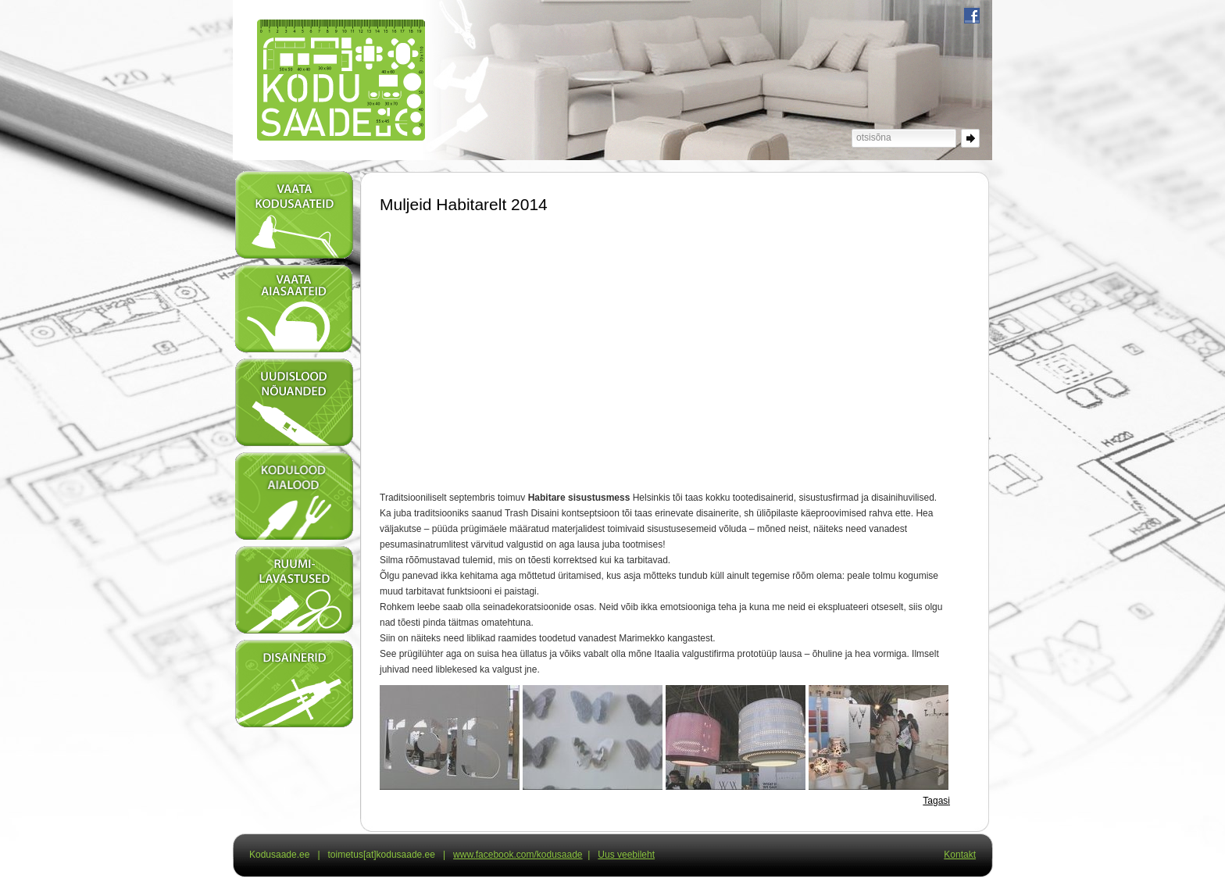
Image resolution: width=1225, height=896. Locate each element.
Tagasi (936, 800)
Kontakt (960, 854)
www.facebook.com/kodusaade (517, 854)
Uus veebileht (626, 854)
